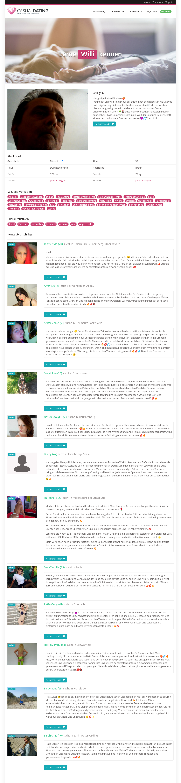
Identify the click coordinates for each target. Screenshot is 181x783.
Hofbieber (80, 688)
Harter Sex (52, 200)
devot (11, 224)
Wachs (51, 208)
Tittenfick (13, 208)
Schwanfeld (84, 645)
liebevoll (51, 224)
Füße (151, 196)
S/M (52, 204)
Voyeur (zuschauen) (33, 208)
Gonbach (79, 604)
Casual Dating (98, 12)
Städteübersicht (117, 12)
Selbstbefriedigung (83, 204)
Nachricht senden (104, 124)
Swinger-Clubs (154, 204)
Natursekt (105, 200)
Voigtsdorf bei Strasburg (89, 498)
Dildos (49, 196)
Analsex (12, 196)
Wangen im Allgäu (82, 286)
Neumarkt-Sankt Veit (88, 323)
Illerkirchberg (86, 417)
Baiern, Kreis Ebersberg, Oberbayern (97, 244)
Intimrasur (68, 200)
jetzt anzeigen (57, 180)
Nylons (119, 200)
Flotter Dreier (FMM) (109, 196)
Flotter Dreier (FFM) (84, 196)
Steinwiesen (80, 373)
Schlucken (63, 204)
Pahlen (80, 567)
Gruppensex (36, 200)
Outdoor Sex (145, 200)
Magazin (169, 2)
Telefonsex (157, 2)
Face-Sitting (63, 196)
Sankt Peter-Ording (86, 736)
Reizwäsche (14, 204)
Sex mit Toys (136, 204)
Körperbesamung (86, 200)
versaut (63, 224)
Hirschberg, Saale (79, 454)
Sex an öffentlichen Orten (111, 204)
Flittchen (23, 224)
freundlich (37, 224)
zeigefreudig (86, 224)
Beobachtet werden (32, 196)
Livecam (146, 2)
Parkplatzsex (163, 200)
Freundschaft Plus (135, 196)
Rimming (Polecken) (36, 204)
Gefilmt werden (17, 200)
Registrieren (159, 12)
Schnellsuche (136, 12)
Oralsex (130, 200)
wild (73, 224)
